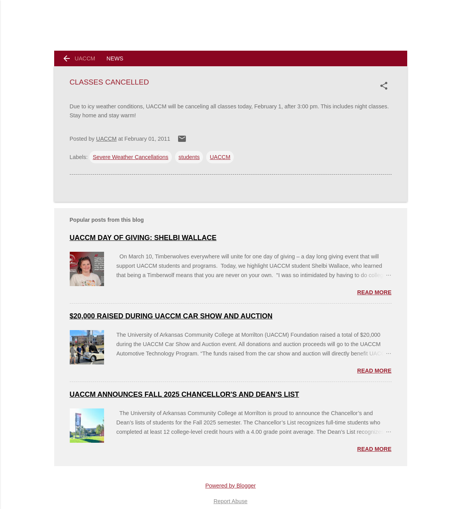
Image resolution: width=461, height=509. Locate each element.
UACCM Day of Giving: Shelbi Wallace (143, 238)
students (189, 157)
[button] (385, 86)
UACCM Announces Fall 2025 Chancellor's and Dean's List (184, 394)
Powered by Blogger (230, 485)
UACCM (85, 58)
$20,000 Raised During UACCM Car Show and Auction (171, 316)
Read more (374, 292)
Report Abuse (230, 501)
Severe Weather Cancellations (130, 157)
